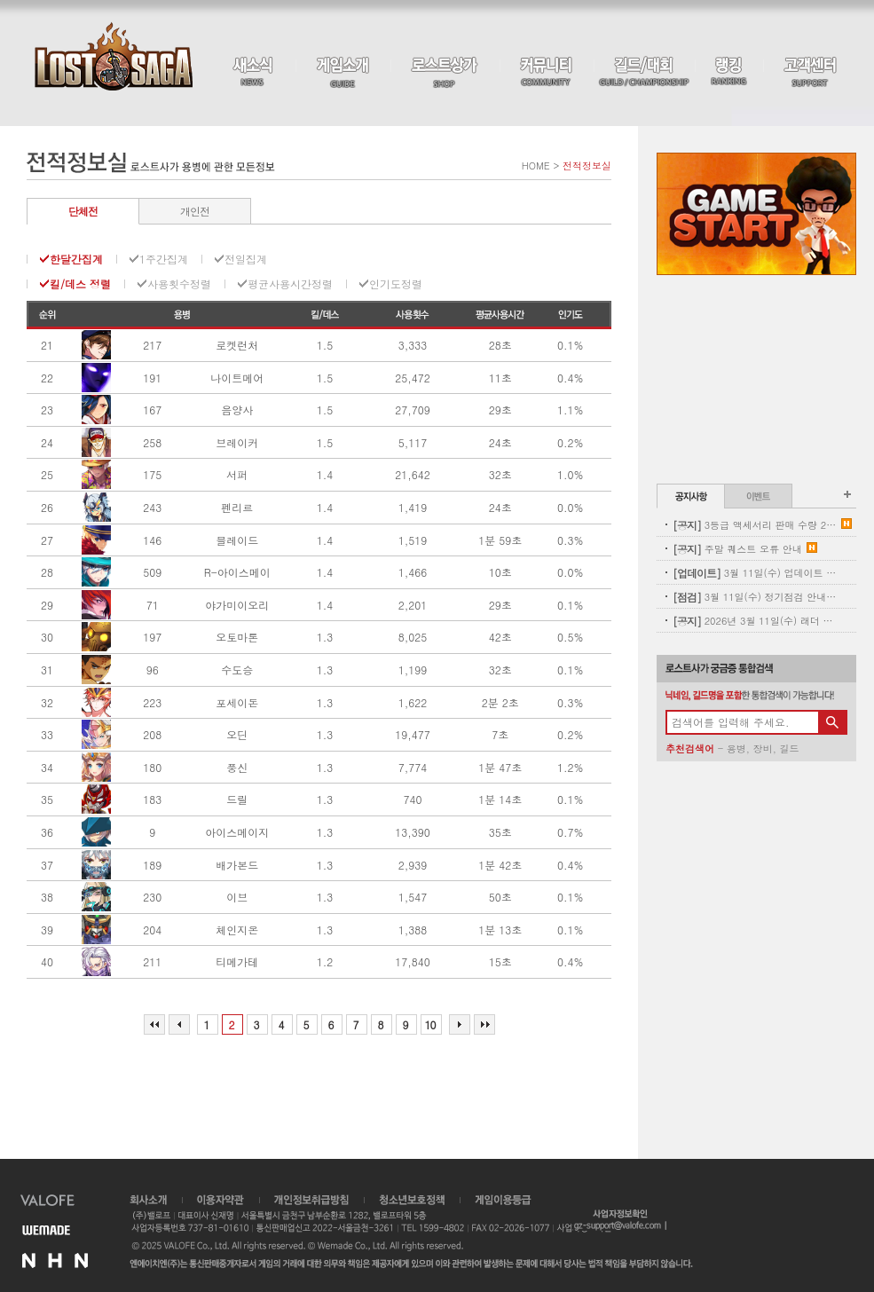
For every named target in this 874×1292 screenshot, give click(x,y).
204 (152, 930)
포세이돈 (237, 703)
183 (152, 799)
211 (152, 962)
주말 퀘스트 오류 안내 (737, 548)
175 (152, 475)
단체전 (83, 210)
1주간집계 (163, 258)
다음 (459, 1024)
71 (152, 605)
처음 (154, 1024)
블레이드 (237, 540)
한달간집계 (76, 258)
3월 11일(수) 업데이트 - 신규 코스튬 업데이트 (755, 572)
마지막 (484, 1024)
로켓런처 (237, 345)
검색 (832, 722)
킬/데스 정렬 (80, 283)
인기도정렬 (395, 283)
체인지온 (237, 930)
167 (152, 410)
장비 (763, 748)
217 (152, 345)
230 (152, 897)
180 (152, 767)
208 (152, 735)
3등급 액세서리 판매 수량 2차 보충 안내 (755, 524)
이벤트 (758, 496)
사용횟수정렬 (179, 283)
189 (152, 865)
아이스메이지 (237, 832)
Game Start (756, 214)
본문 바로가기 (0, 0)
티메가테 (237, 962)
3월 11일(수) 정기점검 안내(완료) (755, 596)
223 (152, 703)
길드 (789, 748)
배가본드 (237, 865)
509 (152, 572)
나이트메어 (237, 378)
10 (430, 1024)
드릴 (237, 799)
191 (152, 378)
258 (152, 443)
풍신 (237, 767)
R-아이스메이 (237, 572)
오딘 (237, 735)
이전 (179, 1024)
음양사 (237, 410)
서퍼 (237, 475)
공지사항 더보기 (847, 494)
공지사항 (691, 496)
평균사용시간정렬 (290, 283)
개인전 (194, 210)
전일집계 (245, 258)
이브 (237, 897)
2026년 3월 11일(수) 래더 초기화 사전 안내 (755, 620)
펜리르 (237, 507)
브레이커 (237, 443)
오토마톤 (237, 637)
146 (152, 540)
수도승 (237, 670)
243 (152, 507)
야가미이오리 (237, 605)
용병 (736, 748)
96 (152, 670)
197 (152, 637)
